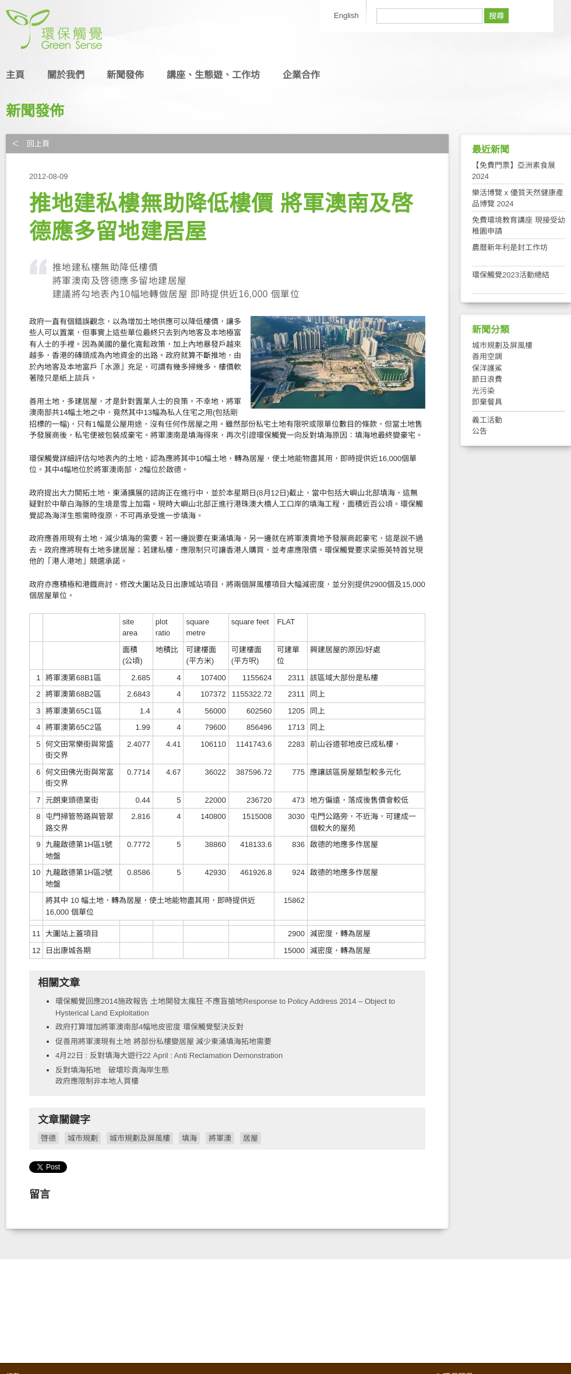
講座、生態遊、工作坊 (213, 75)
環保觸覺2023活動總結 (510, 274)
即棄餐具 (487, 402)
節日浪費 (487, 379)
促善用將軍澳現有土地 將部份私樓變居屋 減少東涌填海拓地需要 (163, 1041)
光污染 (483, 390)
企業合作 (301, 75)
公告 (479, 431)
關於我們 (65, 75)
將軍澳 (220, 1138)
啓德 (48, 1138)
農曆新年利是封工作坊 (510, 247)
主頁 (15, 75)
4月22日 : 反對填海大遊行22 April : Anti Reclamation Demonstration (169, 1055)
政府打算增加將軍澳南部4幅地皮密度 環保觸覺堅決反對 (149, 1026)
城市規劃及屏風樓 (140, 1138)
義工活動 (487, 420)
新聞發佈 (125, 75)
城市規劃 (83, 1138)
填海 (189, 1138)
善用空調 (487, 356)
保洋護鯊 (487, 368)
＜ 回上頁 (31, 143)
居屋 (250, 1138)
